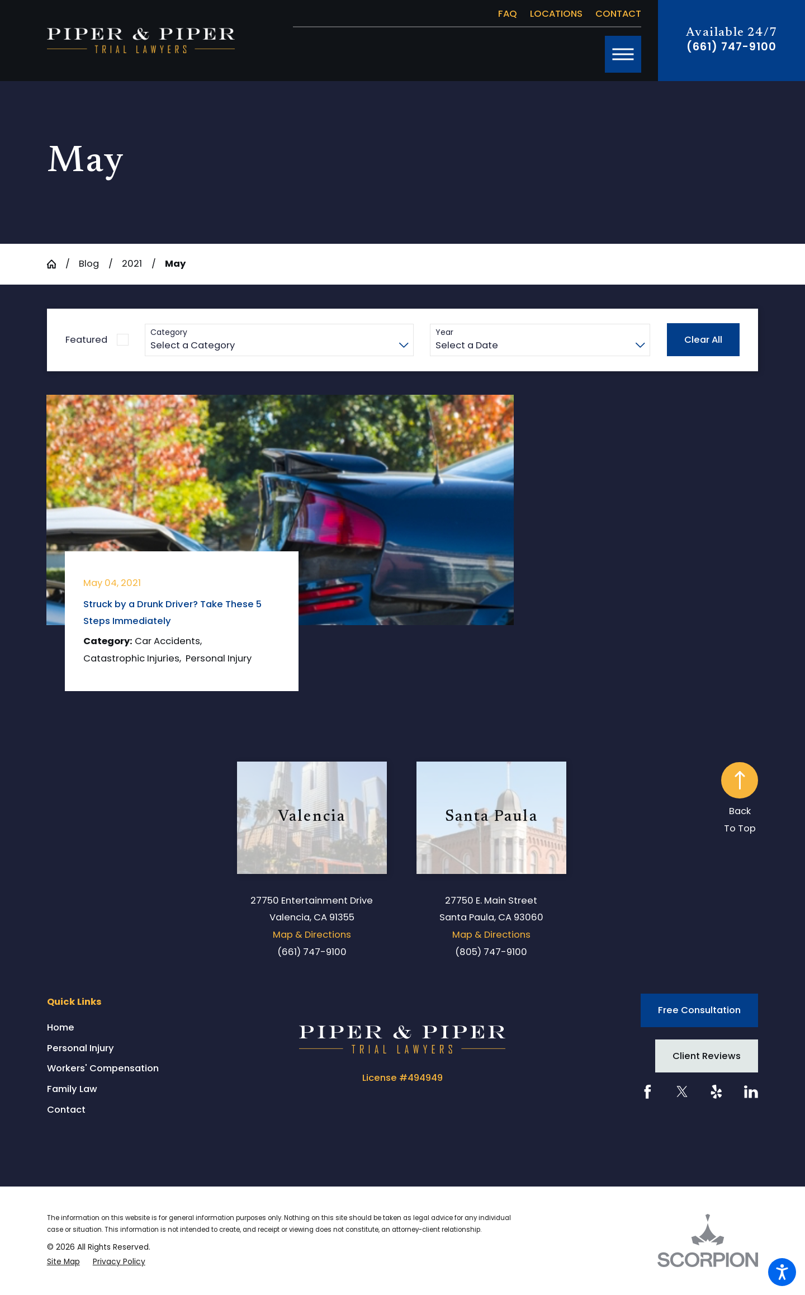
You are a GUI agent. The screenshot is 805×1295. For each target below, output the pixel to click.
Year (444, 332)
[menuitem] (142, 1027)
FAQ (507, 13)
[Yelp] (716, 1092)
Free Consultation (699, 1010)
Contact (618, 13)
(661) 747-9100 (731, 46)
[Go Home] (56, 263)
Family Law (72, 1089)
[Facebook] (648, 1092)
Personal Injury (80, 1048)
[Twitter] (682, 1092)
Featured (86, 339)
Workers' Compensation (103, 1068)
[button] (782, 1272)
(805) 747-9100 (491, 952)
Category (168, 332)
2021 (132, 263)
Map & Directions (312, 934)
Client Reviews (707, 1056)
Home (60, 1027)
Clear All (703, 339)
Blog (89, 263)
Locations (556, 13)
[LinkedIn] (751, 1092)
